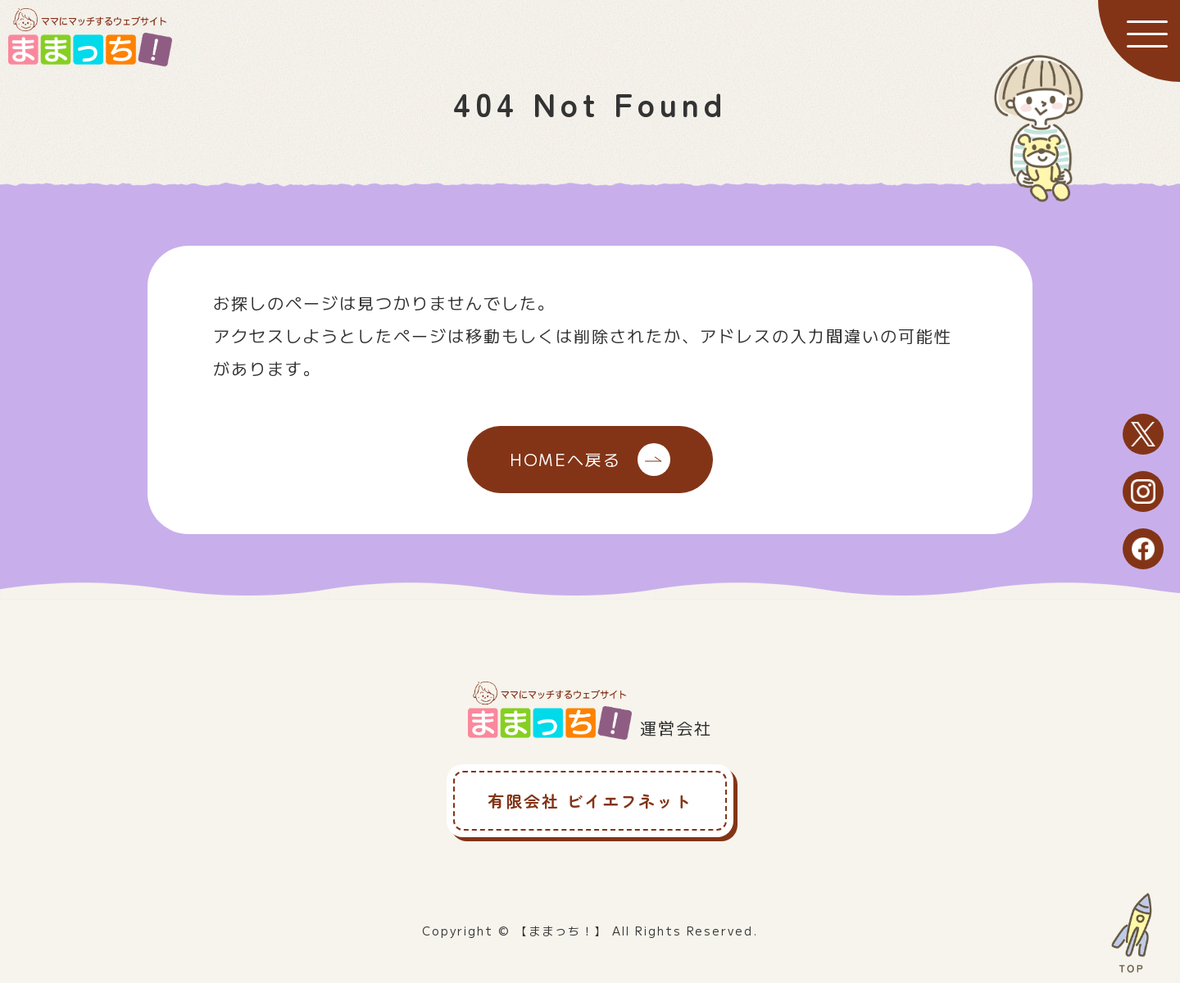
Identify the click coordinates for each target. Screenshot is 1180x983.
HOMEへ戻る (590, 459)
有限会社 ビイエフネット (590, 801)
